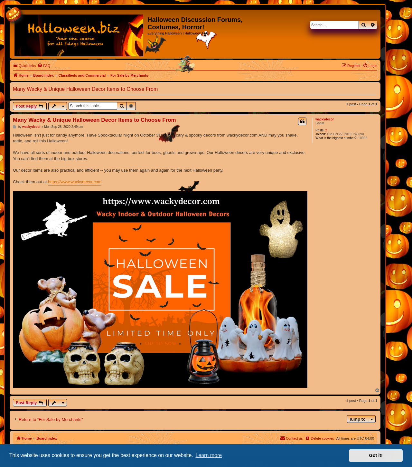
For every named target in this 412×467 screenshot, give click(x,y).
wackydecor (324, 119)
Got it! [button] (376, 455)
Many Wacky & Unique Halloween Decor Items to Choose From (85, 89)
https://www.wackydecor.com (74, 181)
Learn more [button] (208, 455)
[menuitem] (43, 66)
